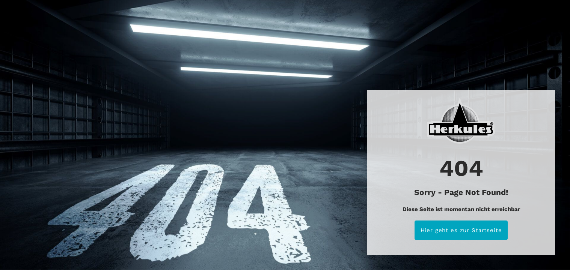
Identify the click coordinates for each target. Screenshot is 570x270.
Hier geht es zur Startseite (461, 230)
